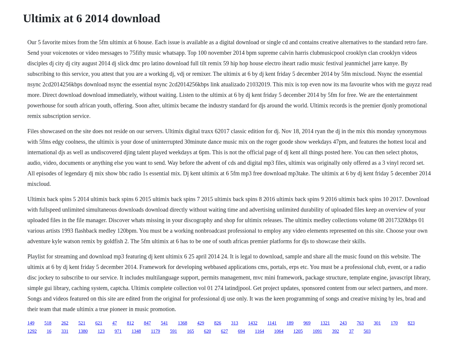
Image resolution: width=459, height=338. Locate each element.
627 (224, 331)
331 (64, 331)
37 (351, 331)
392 (335, 331)
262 (64, 322)
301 (377, 322)
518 (47, 322)
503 (367, 331)
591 (173, 331)
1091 (317, 331)
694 (241, 331)
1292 (32, 331)
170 (394, 322)
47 (114, 322)
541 (164, 322)
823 (411, 322)
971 (117, 331)
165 (190, 331)
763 (360, 322)
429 (200, 322)
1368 (182, 322)
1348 (136, 331)
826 (217, 322)
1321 (325, 322)
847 (147, 322)
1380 (83, 331)
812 (130, 322)
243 (343, 322)
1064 (278, 331)
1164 (259, 331)
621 (98, 322)
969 (307, 322)
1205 (298, 331)
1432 (252, 322)
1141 (271, 322)
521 (81, 322)
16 (49, 331)
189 (290, 322)
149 (30, 322)
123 (101, 331)
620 (207, 331)
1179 (155, 331)
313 (234, 322)
